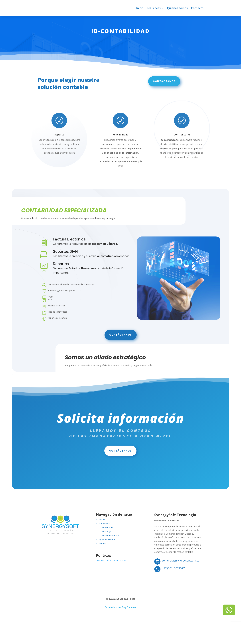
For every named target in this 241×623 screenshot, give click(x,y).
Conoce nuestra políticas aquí (111, 562)
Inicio (139, 8)
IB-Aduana (107, 529)
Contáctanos (164, 82)
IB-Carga (106, 533)
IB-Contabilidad (110, 537)
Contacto (197, 8)
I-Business (154, 8)
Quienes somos (177, 8)
